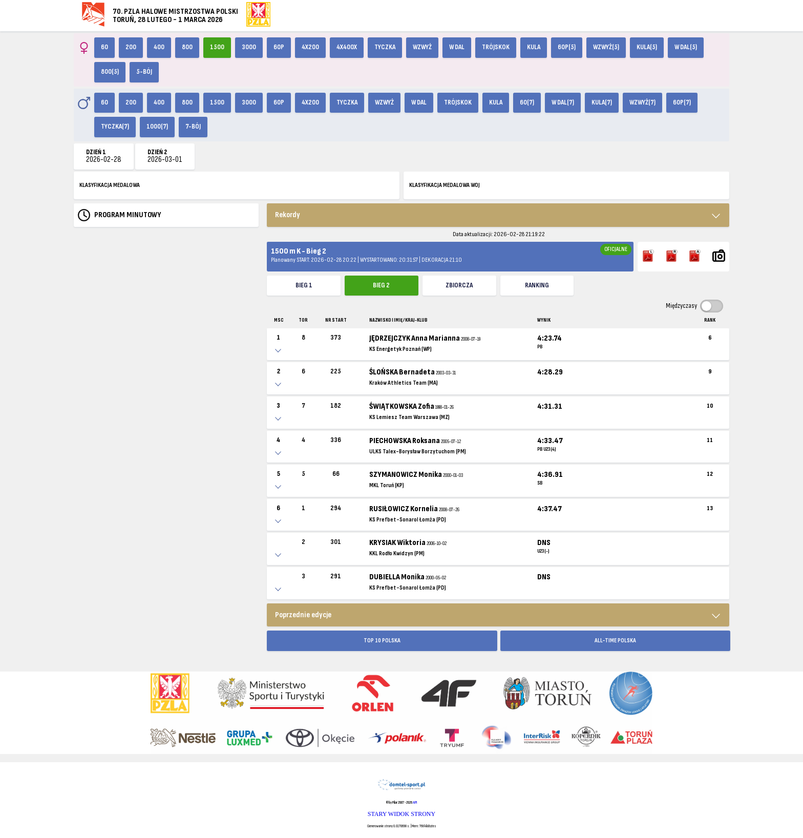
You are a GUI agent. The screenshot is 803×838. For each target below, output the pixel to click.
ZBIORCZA (459, 285)
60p (278, 47)
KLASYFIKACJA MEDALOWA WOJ (444, 185)
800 (187, 47)
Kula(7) (601, 102)
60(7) (527, 102)
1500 (217, 47)
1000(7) (157, 126)
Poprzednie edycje (303, 615)
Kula (533, 47)
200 (130, 47)
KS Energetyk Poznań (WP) (400, 349)
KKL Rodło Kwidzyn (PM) (397, 553)
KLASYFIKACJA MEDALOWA (109, 185)
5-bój (144, 72)
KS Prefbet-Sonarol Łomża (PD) (407, 519)
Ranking (537, 285)
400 (159, 47)
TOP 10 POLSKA (382, 640)
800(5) (110, 72)
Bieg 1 (303, 285)
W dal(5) (685, 47)
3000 (249, 47)
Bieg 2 (381, 285)
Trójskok (496, 47)
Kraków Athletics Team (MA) (403, 383)
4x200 (310, 47)
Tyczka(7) (115, 126)
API (415, 802)
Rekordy (287, 215)
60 (104, 47)
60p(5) (567, 47)
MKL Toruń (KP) (386, 485)
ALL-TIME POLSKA (615, 640)
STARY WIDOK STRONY (401, 814)
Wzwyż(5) (606, 47)
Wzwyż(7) (642, 102)
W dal (456, 47)
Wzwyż (422, 47)
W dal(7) (563, 102)
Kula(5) (647, 47)
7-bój (193, 126)
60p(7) (682, 102)
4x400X (346, 47)
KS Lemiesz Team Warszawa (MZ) (409, 417)
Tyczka (384, 47)
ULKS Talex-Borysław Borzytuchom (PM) (417, 451)
